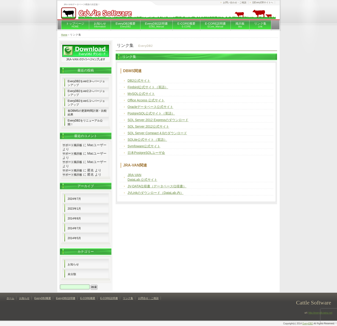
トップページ (75, 25)
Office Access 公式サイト (146, 100)
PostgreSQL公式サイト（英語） (151, 113)
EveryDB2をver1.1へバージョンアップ (86, 102)
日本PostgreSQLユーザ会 (146, 153)
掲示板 (240, 25)
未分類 (72, 274)
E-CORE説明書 (215, 25)
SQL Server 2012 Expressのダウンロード (158, 120)
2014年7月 (74, 228)
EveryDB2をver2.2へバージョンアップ (86, 92)
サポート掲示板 (72, 145)
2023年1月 (74, 208)
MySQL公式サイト (141, 94)
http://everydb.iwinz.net (320, 312)
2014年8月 (74, 218)
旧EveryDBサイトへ (262, 2)
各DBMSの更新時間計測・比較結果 (87, 112)
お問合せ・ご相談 (148, 298)
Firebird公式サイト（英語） (148, 87)
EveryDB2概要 (126, 25)
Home (64, 34)
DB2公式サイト (139, 80)
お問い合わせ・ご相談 (234, 2)
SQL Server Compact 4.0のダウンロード (157, 133)
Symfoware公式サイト (144, 146)
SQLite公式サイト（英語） (147, 139)
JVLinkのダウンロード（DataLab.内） (155, 193)
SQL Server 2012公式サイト (148, 126)
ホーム (10, 298)
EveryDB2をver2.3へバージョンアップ (86, 83)
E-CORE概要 (186, 25)
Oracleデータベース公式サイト (150, 107)
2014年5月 (74, 238)
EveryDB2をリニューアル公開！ (85, 122)
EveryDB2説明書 (156, 25)
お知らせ (100, 25)
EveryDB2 (307, 323)
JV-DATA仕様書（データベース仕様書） (157, 186)
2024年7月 (74, 198)
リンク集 (260, 25)
